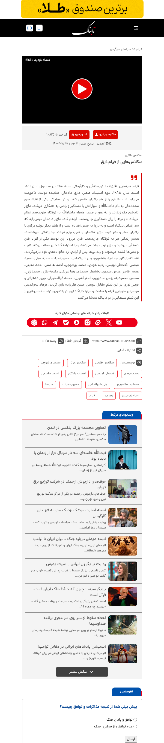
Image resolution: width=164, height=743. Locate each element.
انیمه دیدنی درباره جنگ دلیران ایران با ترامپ (69, 539)
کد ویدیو (79, 134)
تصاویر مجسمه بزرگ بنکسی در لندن (76, 428)
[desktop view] (39, 28)
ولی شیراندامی (97, 384)
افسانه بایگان (77, 373)
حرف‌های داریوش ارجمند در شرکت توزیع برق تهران (69, 485)
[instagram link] (87, 322)
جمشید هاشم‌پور (128, 384)
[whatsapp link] (44, 322)
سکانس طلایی (104, 362)
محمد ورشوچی (51, 362)
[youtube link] (119, 322)
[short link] (117, 341)
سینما (49, 384)
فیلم (139, 49)
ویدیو (109, 395)
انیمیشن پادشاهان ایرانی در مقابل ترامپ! (72, 647)
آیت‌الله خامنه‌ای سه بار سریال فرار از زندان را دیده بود (70, 456)
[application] (82, 90)
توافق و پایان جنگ (119, 720)
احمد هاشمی (50, 373)
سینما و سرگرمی (120, 49)
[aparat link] (130, 322)
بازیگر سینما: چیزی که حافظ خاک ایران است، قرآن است (69, 592)
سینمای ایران (130, 395)
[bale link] (66, 322)
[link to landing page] (84, 28)
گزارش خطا (74, 341)
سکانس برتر (78, 362)
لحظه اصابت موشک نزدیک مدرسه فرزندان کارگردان (71, 513)
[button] (82, 88)
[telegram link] (55, 322)
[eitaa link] (98, 322)
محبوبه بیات (70, 384)
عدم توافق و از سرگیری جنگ (113, 726)
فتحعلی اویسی (105, 373)
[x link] (108, 322)
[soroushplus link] (76, 322)
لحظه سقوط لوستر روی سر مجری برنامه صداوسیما (74, 621)
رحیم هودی (131, 373)
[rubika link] (34, 322)
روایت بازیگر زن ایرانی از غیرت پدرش (76, 564)
